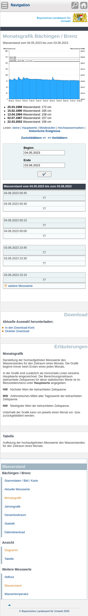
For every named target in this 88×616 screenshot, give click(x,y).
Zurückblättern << (33, 137)
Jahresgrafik (12, 506)
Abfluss (9, 577)
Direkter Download (17, 331)
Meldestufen (47, 127)
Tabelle (9, 558)
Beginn (29, 148)
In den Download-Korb (19, 327)
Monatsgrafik (12, 498)
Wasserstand (12, 585)
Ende (27, 160)
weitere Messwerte (20, 286)
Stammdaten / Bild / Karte (21, 480)
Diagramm (11, 550)
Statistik (9, 523)
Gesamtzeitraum (15, 515)
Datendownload (14, 532)
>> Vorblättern (57, 137)
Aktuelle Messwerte (17, 489)
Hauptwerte (29, 127)
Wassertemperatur (16, 594)
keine (16, 127)
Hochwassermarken (71, 127)
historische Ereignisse (44, 131)
